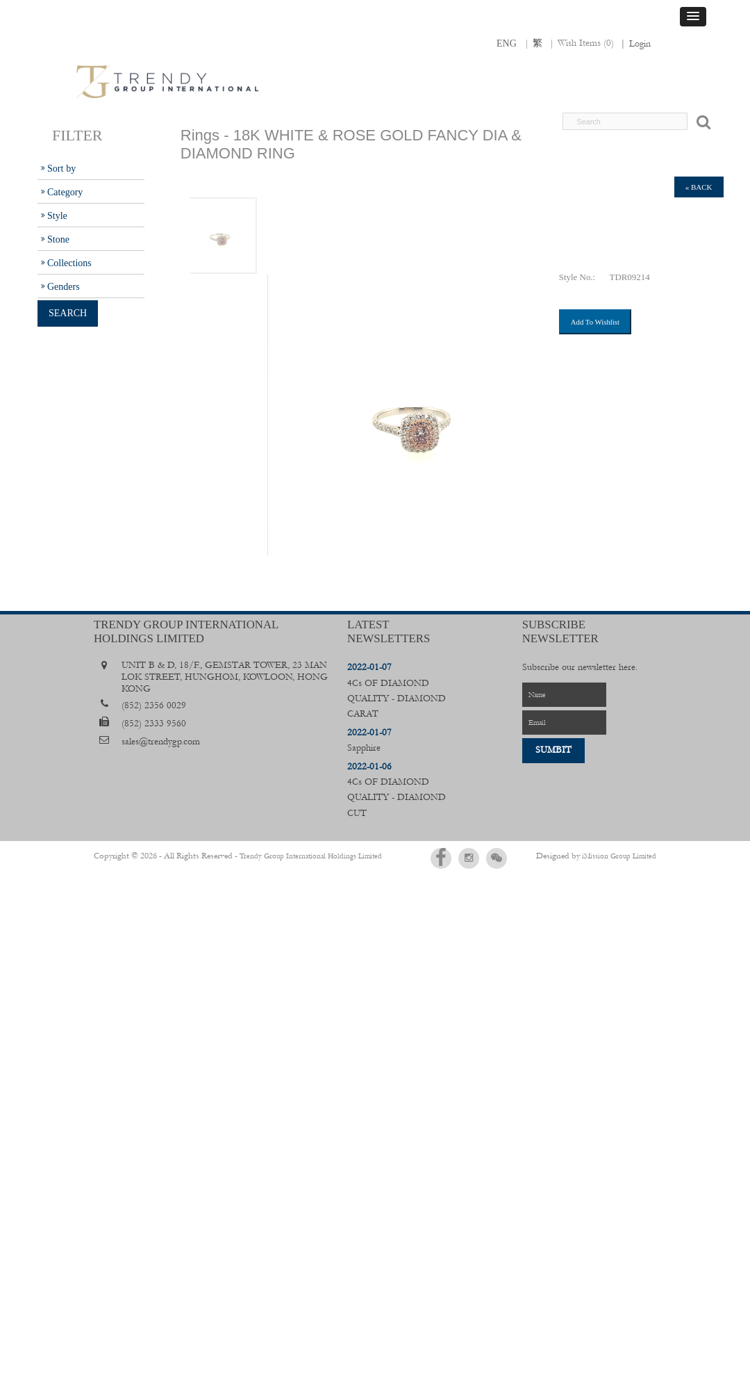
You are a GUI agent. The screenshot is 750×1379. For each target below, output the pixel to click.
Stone (58, 239)
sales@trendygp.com (161, 741)
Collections (69, 263)
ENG (507, 43)
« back (698, 187)
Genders (63, 286)
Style (57, 215)
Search (68, 313)
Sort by (61, 168)
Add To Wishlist (595, 322)
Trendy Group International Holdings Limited (293, 855)
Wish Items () (586, 43)
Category (65, 192)
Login (640, 43)
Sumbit (553, 750)
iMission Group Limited (619, 855)
